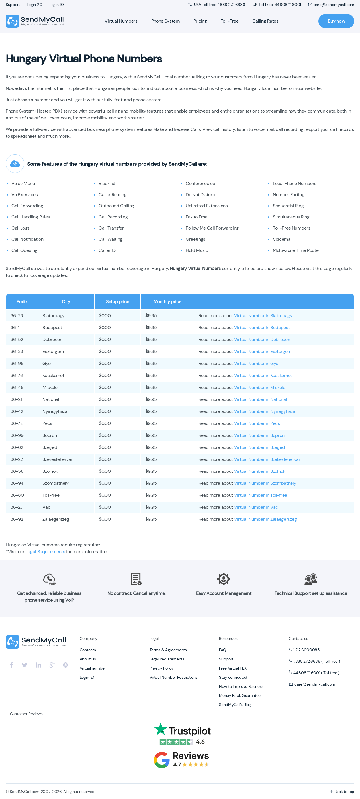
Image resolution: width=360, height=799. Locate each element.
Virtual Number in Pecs (257, 423)
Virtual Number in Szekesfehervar (267, 459)
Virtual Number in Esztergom (262, 351)
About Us (88, 659)
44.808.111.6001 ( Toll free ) (316, 672)
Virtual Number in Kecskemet (263, 375)
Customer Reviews (26, 713)
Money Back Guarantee (240, 695)
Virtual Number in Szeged (259, 447)
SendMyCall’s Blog (235, 704)
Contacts (88, 649)
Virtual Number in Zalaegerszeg (265, 519)
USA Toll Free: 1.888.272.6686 (217, 4)
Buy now (336, 21)
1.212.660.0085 (306, 649)
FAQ (222, 649)
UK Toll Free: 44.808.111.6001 (277, 4)
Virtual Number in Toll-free (260, 495)
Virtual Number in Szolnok (259, 471)
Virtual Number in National (260, 399)
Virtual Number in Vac (256, 507)
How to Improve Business (241, 686)
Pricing (200, 21)
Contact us (298, 638)
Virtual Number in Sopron (259, 435)
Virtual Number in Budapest (262, 327)
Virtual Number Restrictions (173, 677)
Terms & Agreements (168, 649)
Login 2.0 (34, 4)
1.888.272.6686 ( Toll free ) (316, 661)
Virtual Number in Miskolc (259, 387)
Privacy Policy (162, 668)
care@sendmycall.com (331, 4)
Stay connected (233, 677)
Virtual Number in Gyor (257, 363)
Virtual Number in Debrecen (262, 339)
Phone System (165, 21)
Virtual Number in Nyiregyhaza (264, 411)
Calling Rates (265, 21)
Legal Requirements (45, 552)
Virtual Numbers (121, 21)
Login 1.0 (56, 4)
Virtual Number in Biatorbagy (263, 316)
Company (88, 638)
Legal (154, 638)
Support (13, 4)
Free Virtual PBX (232, 668)
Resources (228, 638)
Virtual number (93, 668)
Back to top (342, 791)
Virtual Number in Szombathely (265, 483)
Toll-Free (230, 21)
